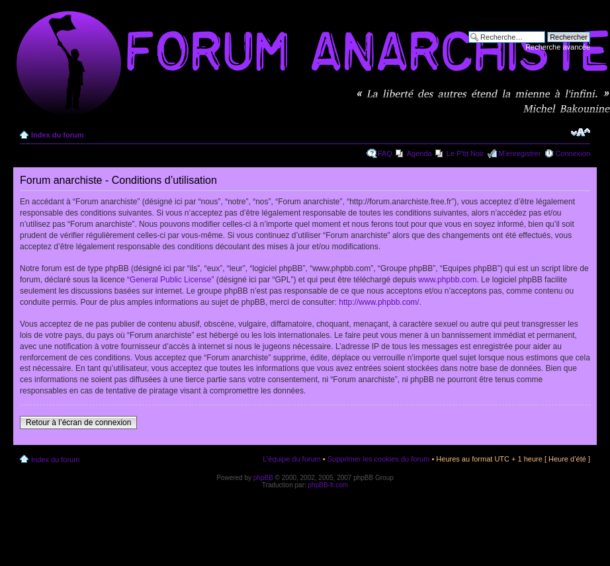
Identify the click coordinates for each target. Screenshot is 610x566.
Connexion (572, 153)
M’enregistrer (519, 153)
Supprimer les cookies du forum (378, 459)
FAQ (385, 153)
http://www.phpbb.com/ (379, 302)
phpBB (263, 477)
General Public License (170, 279)
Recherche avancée (557, 47)
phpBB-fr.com (328, 485)
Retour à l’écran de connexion (78, 422)
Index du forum (57, 135)
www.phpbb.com (447, 279)
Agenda (419, 153)
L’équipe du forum (291, 459)
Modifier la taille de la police (580, 132)
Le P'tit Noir (465, 153)
